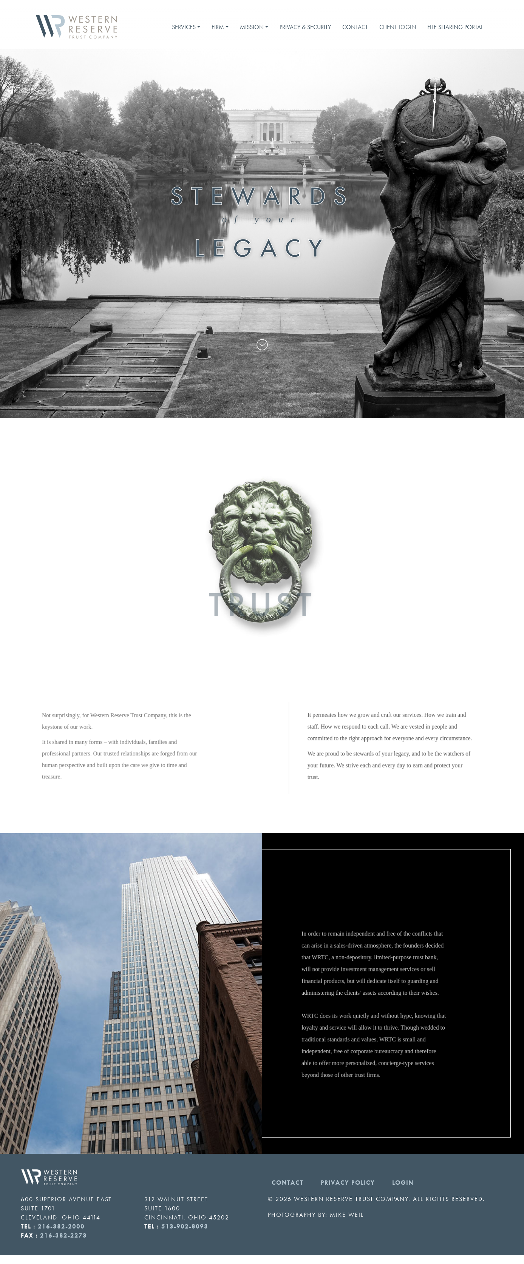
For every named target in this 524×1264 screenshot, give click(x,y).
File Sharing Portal (455, 27)
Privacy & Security (305, 27)
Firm (218, 27)
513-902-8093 (184, 1226)
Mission (252, 27)
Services (184, 27)
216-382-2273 (63, 1235)
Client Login (397, 27)
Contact (355, 27)
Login (403, 1183)
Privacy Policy (348, 1183)
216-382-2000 (61, 1226)
